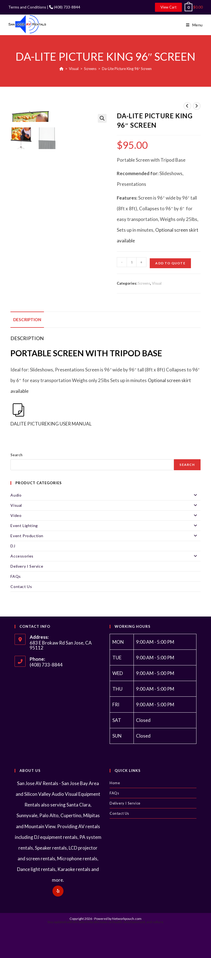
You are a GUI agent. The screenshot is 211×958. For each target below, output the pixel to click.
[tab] (27, 319)
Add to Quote (170, 263)
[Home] (61, 68)
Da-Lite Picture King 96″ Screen (127, 68)
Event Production (105, 536)
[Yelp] (57, 891)
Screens (144, 283)
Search (16, 455)
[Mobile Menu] (194, 25)
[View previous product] (187, 106)
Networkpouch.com (126, 919)
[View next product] (197, 106)
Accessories (105, 556)
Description (27, 319)
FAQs (15, 576)
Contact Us (21, 586)
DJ (12, 546)
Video (105, 515)
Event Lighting (105, 526)
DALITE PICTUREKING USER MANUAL (50, 414)
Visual (157, 283)
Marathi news (98, 922)
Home (115, 783)
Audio (105, 495)
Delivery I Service (26, 566)
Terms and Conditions (27, 7)
